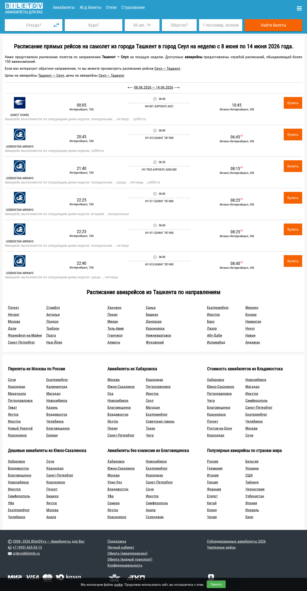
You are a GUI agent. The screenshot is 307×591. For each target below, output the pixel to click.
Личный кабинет (120, 547)
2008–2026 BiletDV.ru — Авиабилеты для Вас (48, 541)
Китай (212, 503)
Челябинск (55, 421)
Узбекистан (254, 496)
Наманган (253, 321)
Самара (113, 503)
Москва (14, 321)
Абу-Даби (214, 335)
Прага (51, 335)
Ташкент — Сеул (51, 75)
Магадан (53, 393)
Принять (216, 584)
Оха (110, 393)
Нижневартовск (158, 335)
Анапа (51, 517)
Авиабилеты (64, 7)
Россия (212, 461)
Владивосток (56, 414)
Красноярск (155, 328)
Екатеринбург (218, 307)
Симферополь (256, 400)
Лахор (212, 328)
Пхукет (13, 307)
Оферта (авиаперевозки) (127, 553)
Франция (214, 489)
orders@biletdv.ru (26, 553)
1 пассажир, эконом (221, 25)
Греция (212, 482)
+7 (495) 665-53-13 (27, 547)
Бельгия (252, 461)
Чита (150, 435)
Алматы (113, 342)
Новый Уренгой (20, 428)
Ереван (52, 435)
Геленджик (155, 517)
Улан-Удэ (114, 482)
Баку (211, 321)
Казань (52, 407)
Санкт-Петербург (21, 342)
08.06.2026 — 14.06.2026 (153, 87)
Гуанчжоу (115, 335)
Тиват (12, 407)
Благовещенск (58, 428)
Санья (151, 307)
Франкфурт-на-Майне (25, 335)
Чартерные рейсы (221, 547)
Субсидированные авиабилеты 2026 (236, 541)
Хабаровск (215, 379)
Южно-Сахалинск (121, 386)
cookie (118, 584)
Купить (293, 103)
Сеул (150, 400)
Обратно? (179, 25)
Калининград (56, 386)
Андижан (252, 342)
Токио (150, 428)
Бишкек (152, 314)
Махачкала (17, 393)
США (249, 475)
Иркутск (213, 314)
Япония (251, 503)
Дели (12, 328)
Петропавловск (20, 400)
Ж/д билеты (90, 7)
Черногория (255, 489)
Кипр (249, 517)
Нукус (250, 328)
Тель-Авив (115, 328)
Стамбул (53, 307)
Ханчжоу (114, 307)
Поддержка (116, 541)
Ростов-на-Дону (219, 428)
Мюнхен (251, 307)
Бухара (251, 314)
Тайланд (252, 482)
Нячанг (13, 314)
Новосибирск (56, 400)
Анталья (53, 314)
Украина (252, 468)
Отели (111, 7)
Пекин (112, 314)
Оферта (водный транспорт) (129, 559)
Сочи (12, 379)
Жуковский (155, 342)
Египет (212, 496)
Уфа (11, 503)
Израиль (252, 510)
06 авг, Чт (142, 25)
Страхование (133, 7)
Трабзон (52, 328)
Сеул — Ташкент (167, 68)
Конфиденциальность (124, 565)
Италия (213, 475)
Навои (250, 335)
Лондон (52, 321)
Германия (215, 468)
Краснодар (16, 386)
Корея (212, 510)
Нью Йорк (54, 342)
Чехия (212, 517)
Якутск (13, 414)
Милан (112, 321)
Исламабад (216, 342)
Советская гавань (160, 421)
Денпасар (154, 321)
